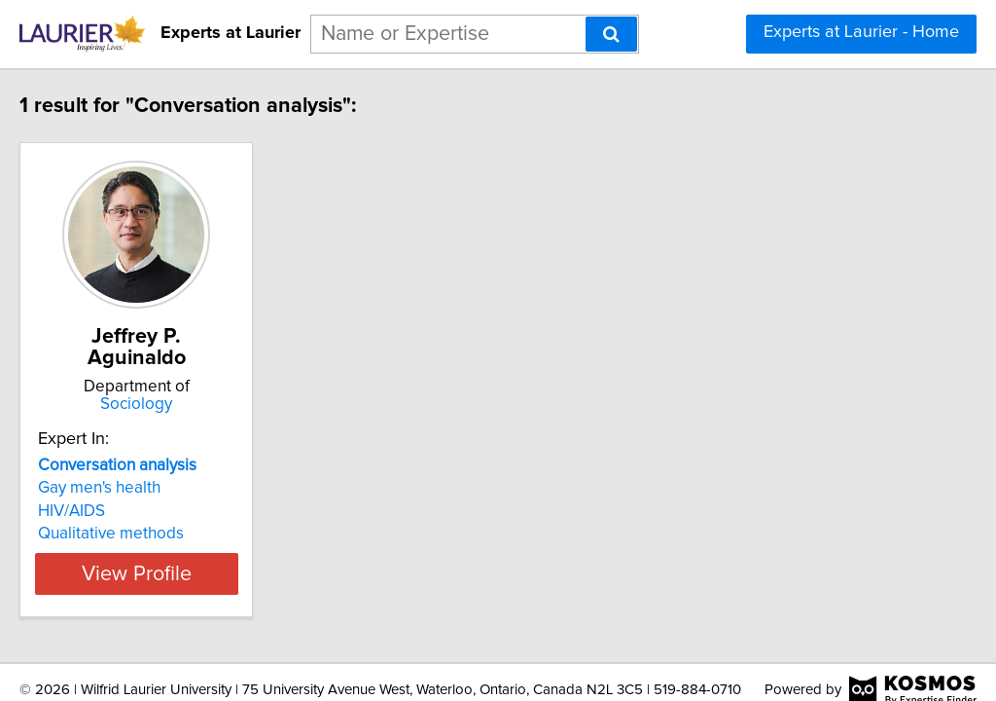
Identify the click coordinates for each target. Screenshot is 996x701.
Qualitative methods (152, 512)
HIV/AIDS (112, 489)
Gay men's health (140, 466)
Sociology (201, 382)
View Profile (202, 552)
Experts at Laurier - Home (861, 32)
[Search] (611, 34)
